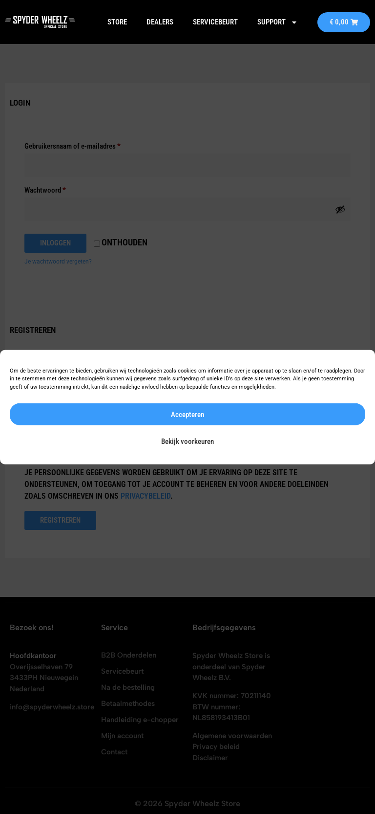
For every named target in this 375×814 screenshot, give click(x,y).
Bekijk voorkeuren (187, 441)
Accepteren (187, 414)
